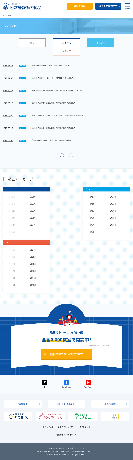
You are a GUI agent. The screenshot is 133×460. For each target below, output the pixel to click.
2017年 (32, 224)
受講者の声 (22, 404)
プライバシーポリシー (66, 427)
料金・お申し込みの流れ (66, 404)
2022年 (11, 210)
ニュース (66, 42)
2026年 (11, 196)
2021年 (32, 210)
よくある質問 (110, 404)
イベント (100, 42)
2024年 (11, 203)
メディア (66, 51)
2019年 (32, 217)
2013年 (11, 285)
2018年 (11, 224)
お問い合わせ (48, 427)
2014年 (92, 231)
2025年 (32, 196)
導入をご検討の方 (108, 6)
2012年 (32, 285)
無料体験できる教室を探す (66, 354)
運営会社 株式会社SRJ (65, 434)
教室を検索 (79, 6)
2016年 (11, 231)
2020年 (11, 217)
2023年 (32, 203)
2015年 (11, 278)
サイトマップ (84, 427)
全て (32, 42)
